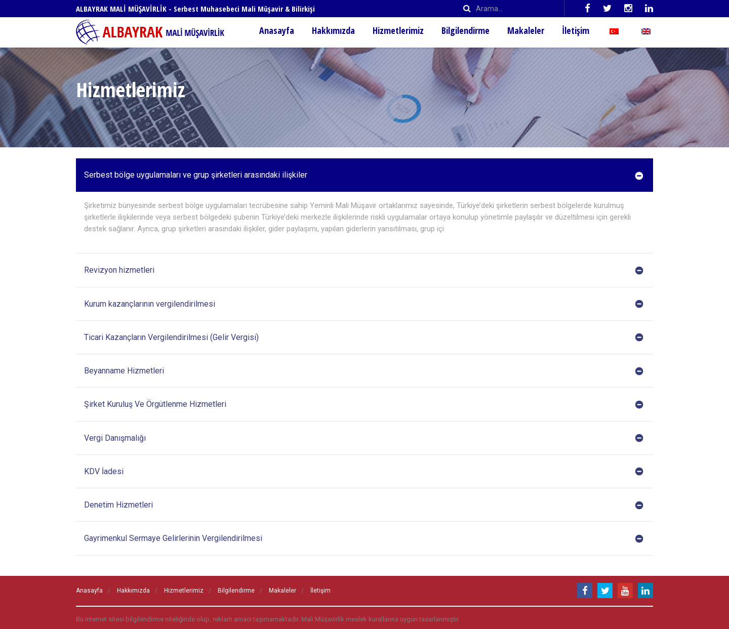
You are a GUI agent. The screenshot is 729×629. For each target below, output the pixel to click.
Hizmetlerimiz (398, 30)
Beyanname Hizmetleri (363, 371)
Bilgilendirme (465, 30)
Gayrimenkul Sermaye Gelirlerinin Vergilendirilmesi (363, 538)
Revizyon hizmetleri (363, 270)
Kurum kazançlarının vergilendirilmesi (363, 304)
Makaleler (525, 30)
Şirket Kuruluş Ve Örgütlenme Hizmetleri (363, 404)
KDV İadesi (363, 472)
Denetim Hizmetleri (363, 505)
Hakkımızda (333, 30)
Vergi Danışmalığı (363, 438)
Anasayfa (276, 30)
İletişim (575, 30)
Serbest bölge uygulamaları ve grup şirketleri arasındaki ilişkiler (363, 175)
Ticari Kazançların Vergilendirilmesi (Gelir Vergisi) (363, 337)
